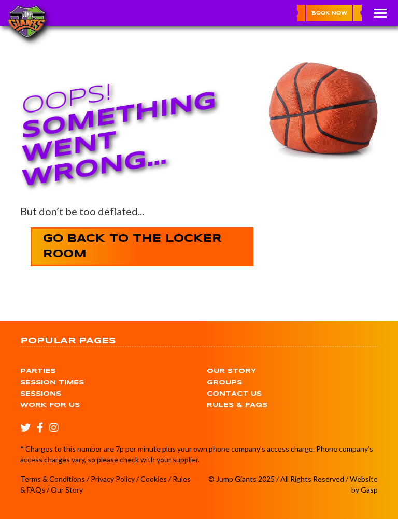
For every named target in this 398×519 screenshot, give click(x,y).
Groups (224, 382)
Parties (37, 371)
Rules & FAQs (237, 405)
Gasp (369, 489)
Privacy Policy (113, 478)
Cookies (153, 478)
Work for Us (50, 405)
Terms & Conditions (52, 478)
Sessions (40, 394)
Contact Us (234, 394)
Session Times (52, 382)
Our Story (231, 371)
